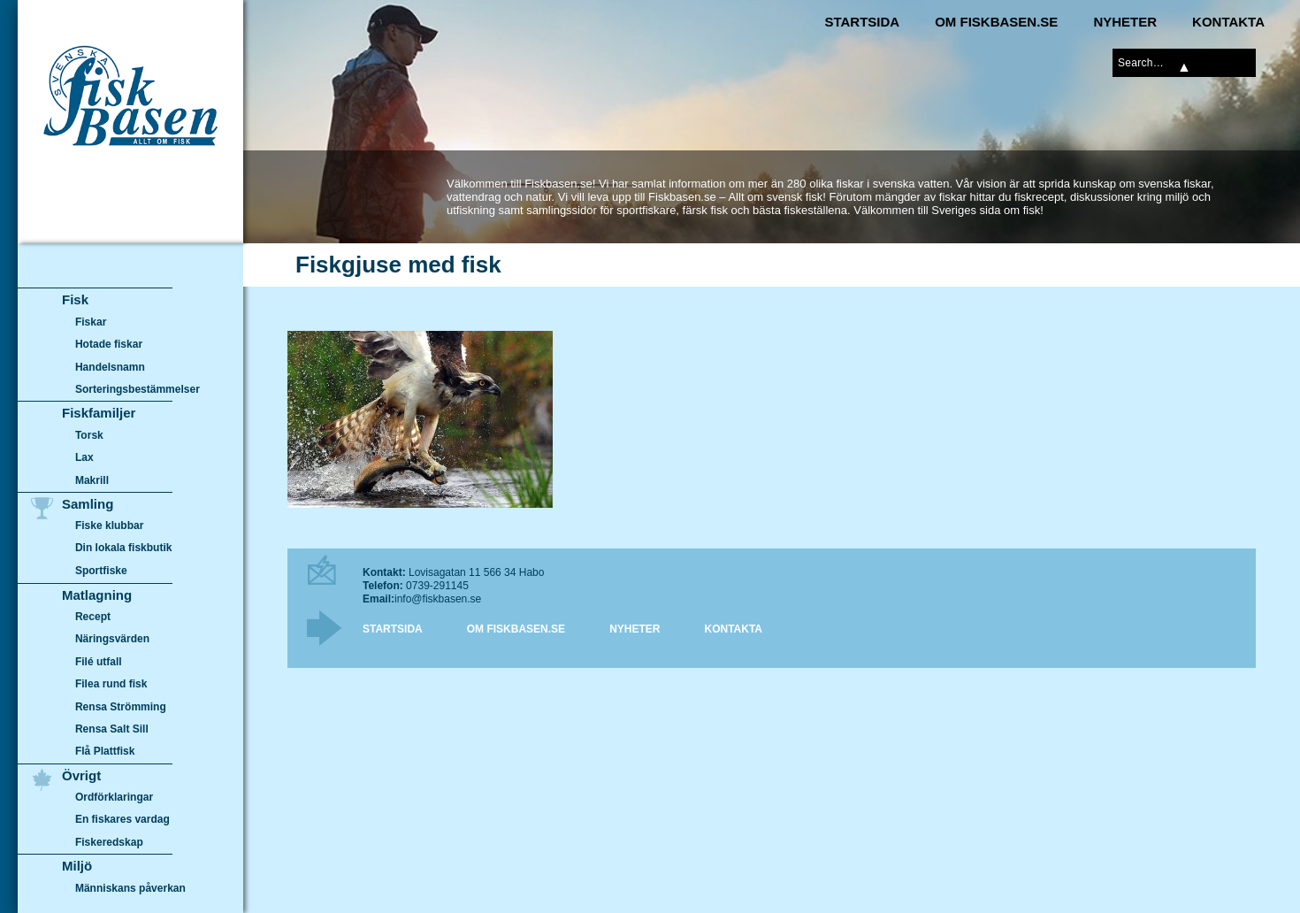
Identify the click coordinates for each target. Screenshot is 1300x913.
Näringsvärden (112, 639)
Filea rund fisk (111, 684)
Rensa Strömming (120, 707)
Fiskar (90, 322)
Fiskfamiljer (98, 412)
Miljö (77, 865)
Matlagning (97, 594)
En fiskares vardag (122, 820)
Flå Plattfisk (104, 751)
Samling (87, 503)
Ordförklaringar (114, 797)
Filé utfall (98, 662)
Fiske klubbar (109, 525)
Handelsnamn (110, 367)
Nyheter (1125, 21)
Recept (93, 616)
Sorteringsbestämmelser (137, 389)
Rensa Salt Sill (112, 729)
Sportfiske (101, 570)
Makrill (92, 480)
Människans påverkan (130, 888)
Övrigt (81, 775)
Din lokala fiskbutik (123, 548)
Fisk (75, 299)
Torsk (89, 435)
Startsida (861, 21)
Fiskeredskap (109, 842)
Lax (84, 457)
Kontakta (1228, 21)
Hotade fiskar (108, 344)
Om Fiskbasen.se (996, 21)
